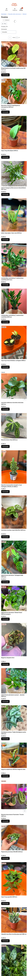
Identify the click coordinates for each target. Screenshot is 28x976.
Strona (14, 37)
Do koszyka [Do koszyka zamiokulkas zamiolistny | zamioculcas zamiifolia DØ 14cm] (5, 284)
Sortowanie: (4, 29)
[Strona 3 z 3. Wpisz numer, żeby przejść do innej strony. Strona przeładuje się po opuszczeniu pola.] (17, 37)
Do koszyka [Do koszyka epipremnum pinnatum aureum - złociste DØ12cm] (5, 701)
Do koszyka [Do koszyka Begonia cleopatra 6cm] (5, 664)
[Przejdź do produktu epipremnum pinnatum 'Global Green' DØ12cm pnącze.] (14, 598)
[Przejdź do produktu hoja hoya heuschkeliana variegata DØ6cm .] (14, 342)
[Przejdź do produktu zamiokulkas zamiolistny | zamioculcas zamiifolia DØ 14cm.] (14, 260)
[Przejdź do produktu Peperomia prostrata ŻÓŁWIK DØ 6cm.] (14, 837)
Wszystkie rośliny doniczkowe (14, 14)
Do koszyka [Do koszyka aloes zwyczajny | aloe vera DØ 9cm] (5, 239)
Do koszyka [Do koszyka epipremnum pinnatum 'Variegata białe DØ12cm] (5, 581)
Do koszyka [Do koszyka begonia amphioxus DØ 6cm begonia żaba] (5, 776)
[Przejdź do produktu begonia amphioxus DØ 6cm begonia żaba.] (14, 755)
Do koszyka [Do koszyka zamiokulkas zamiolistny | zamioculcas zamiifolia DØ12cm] (5, 322)
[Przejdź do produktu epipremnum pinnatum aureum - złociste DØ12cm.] (14, 680)
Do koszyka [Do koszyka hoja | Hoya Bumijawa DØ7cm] (5, 157)
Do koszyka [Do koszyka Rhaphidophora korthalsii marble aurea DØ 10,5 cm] (5, 74)
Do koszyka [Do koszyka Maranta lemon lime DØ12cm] (5, 446)
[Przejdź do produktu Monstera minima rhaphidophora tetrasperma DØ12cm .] (14, 91)
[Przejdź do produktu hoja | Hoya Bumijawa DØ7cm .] (14, 132)
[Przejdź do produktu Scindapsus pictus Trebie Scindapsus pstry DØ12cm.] (14, 718)
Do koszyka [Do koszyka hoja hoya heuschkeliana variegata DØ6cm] (5, 367)
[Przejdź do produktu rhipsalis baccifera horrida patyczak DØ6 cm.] (14, 920)
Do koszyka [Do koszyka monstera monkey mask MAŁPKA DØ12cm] (5, 536)
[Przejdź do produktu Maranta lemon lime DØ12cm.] (14, 425)
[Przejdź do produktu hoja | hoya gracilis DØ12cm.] (14, 878)
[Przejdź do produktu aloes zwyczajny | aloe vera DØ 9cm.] (14, 215)
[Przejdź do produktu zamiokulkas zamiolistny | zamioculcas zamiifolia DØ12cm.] (14, 301)
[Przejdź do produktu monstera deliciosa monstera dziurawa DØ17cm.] (14, 386)
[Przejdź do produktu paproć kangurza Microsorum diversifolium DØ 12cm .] (14, 173)
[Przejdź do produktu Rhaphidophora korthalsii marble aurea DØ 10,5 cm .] (14, 54)
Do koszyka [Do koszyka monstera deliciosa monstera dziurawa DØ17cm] (5, 409)
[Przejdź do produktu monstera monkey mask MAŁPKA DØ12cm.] (14, 512)
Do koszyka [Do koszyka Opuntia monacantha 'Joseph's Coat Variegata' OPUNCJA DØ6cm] (5, 491)
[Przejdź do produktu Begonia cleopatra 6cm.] (14, 639)
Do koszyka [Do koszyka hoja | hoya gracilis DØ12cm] (5, 903)
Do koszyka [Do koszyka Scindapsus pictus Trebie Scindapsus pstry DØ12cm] (5, 738)
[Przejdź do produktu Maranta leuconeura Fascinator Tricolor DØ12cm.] (14, 796)
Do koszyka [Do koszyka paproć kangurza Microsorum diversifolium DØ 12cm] (5, 194)
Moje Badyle (3, 14)
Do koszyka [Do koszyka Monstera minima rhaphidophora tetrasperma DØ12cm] (5, 112)
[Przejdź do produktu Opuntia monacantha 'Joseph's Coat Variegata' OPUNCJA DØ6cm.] (14, 467)
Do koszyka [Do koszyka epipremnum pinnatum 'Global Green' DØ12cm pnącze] (5, 619)
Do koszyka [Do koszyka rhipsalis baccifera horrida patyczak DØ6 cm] (5, 940)
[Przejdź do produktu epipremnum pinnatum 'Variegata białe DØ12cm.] (14, 557)
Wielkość (25, 14)
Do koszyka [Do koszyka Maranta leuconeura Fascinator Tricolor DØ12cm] (5, 821)
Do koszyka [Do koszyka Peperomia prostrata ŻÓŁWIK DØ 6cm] (5, 858)
